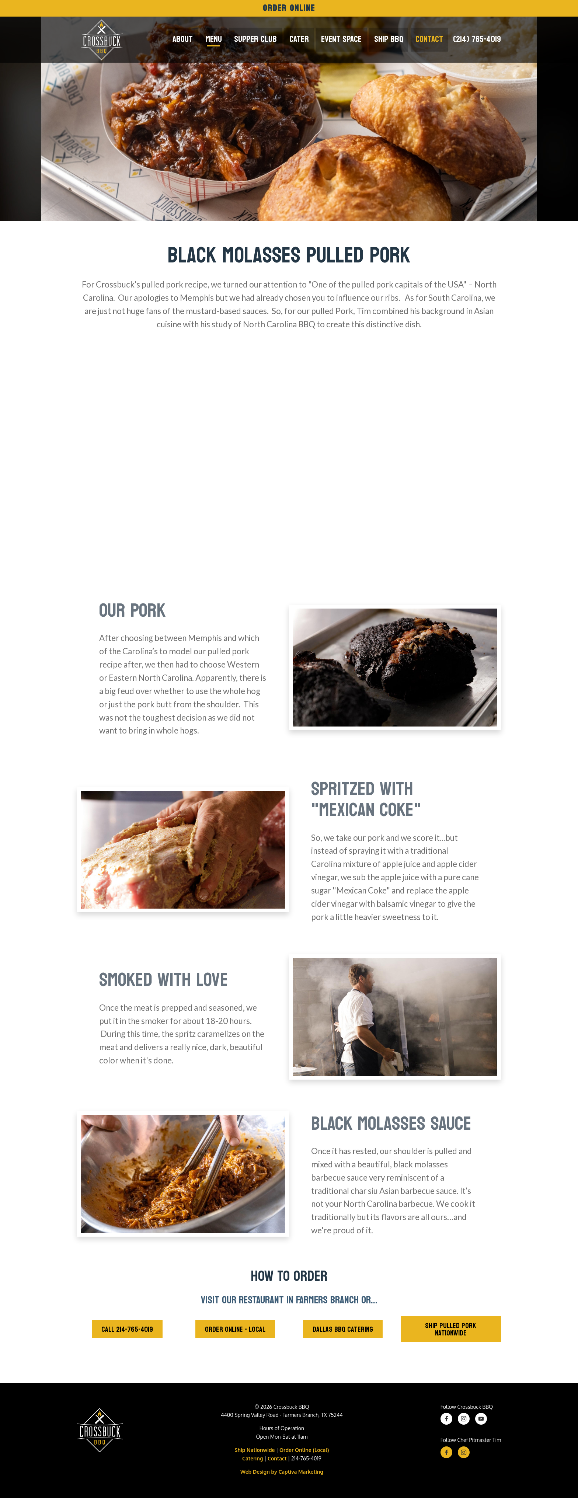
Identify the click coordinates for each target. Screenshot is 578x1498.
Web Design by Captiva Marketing (281, 1472)
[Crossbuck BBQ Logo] (100, 1432)
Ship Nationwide (254, 1450)
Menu (220, 39)
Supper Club (261, 39)
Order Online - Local (235, 1329)
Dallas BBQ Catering (343, 1329)
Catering (252, 1458)
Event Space (344, 39)
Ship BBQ (390, 39)
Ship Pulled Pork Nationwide (450, 1329)
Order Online (289, 8)
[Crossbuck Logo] (100, 40)
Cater (303, 39)
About (191, 39)
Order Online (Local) (304, 1450)
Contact (430, 39)
